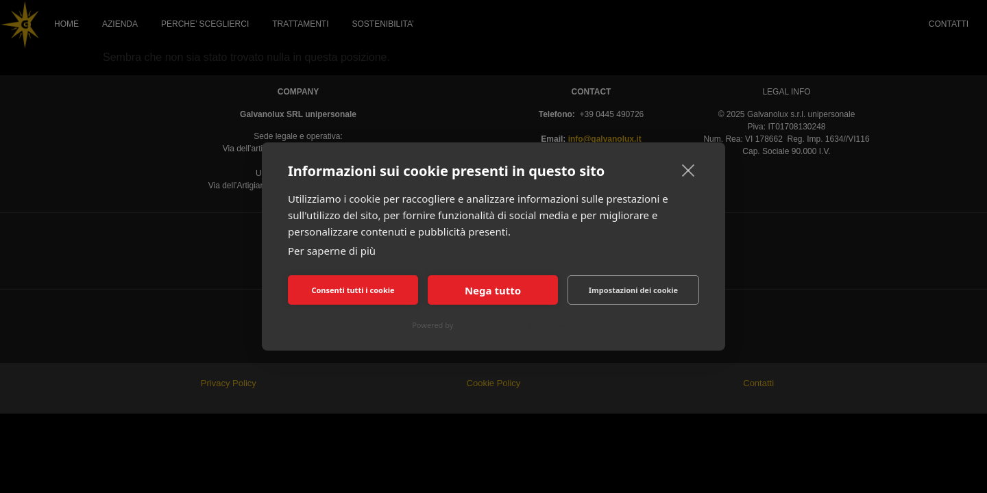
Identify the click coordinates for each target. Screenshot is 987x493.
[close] (688, 170)
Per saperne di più (332, 250)
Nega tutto (493, 290)
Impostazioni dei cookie (633, 290)
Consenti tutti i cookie (352, 290)
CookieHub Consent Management (515, 325)
